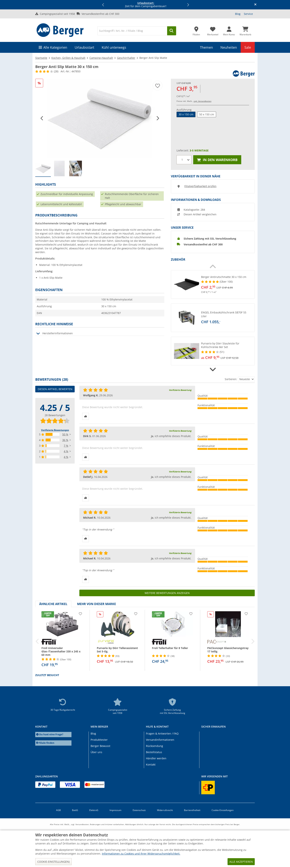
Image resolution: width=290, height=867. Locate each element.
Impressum (115, 810)
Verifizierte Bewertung (180, 390)
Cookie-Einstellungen (223, 810)
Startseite (41, 58)
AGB (58, 810)
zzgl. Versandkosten (202, 101)
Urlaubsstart (84, 47)
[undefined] (227, 284)
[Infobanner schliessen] (255, 5)
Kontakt (151, 764)
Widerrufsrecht (165, 810)
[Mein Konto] (229, 30)
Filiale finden (46, 742)
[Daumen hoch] (85, 416)
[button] (103, 4)
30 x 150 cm (186, 114)
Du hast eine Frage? (51, 734)
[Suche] (132, 30)
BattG (75, 810)
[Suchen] (171, 30)
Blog (237, 14)
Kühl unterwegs (114, 47)
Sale (247, 47)
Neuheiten (228, 47)
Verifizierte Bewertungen (55, 430)
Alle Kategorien (55, 47)
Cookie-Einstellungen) (53, 861)
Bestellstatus (154, 752)
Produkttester (99, 739)
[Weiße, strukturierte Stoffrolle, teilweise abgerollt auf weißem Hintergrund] (99, 118)
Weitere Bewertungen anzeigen (167, 593)
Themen (206, 47)
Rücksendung (154, 746)
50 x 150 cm (206, 114)
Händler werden (156, 758)
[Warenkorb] (245, 30)
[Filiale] (196, 30)
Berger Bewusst (100, 746)
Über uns (96, 752)
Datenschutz (139, 810)
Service (248, 14)
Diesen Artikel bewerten (55, 389)
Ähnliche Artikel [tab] (53, 604)
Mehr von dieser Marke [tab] (96, 604)
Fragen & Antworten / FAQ (162, 733)
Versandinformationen (160, 739)
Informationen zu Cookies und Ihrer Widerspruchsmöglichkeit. (141, 853)
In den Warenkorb (217, 159)
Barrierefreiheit (192, 810)
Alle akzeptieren (241, 861)
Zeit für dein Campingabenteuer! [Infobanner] (145, 5)
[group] (43, 169)
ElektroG (93, 810)
